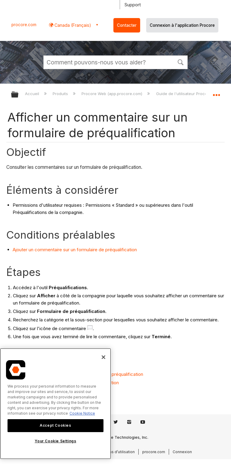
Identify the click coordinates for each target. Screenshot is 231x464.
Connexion (182, 452)
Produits (61, 93)
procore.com (23, 24)
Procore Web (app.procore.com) (112, 93)
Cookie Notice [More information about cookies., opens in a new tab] (82, 413)
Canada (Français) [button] (72, 25)
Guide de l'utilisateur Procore (184, 93)
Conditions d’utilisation (114, 452)
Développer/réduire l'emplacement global (216, 92)
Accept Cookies (55, 425)
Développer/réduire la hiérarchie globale (18, 95)
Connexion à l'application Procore (182, 25)
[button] (180, 61)
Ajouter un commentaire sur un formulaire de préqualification (75, 249)
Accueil (32, 93)
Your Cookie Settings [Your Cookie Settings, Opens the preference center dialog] (55, 441)
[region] (55, 403)
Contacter (127, 25)
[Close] (103, 357)
